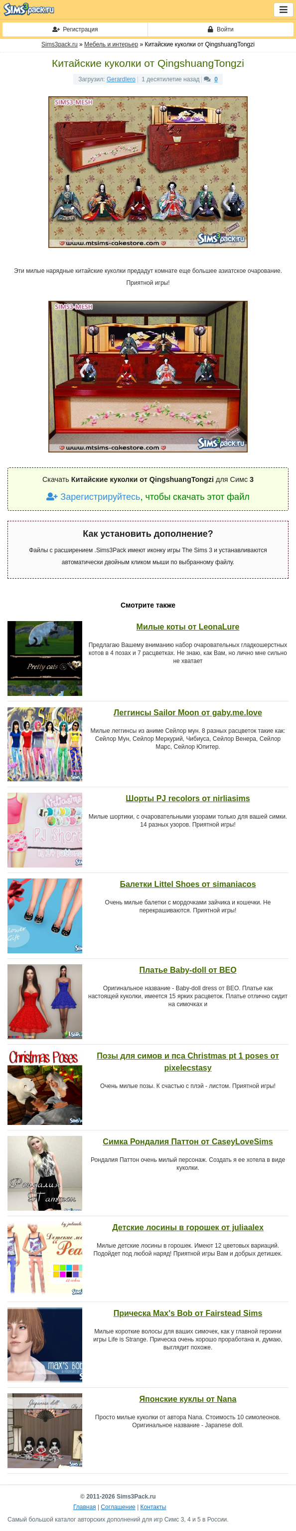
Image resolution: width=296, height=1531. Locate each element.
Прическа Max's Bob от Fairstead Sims (188, 1313)
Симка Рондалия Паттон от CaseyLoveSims (188, 1141)
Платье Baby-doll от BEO (187, 970)
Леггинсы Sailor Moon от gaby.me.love (188, 712)
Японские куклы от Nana (188, 1399)
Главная (84, 1507)
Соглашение (118, 1507)
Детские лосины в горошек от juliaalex (188, 1227)
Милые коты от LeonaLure (188, 627)
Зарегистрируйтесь (93, 497)
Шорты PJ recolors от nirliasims (188, 798)
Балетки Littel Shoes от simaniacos (188, 884)
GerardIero (121, 79)
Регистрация (75, 29)
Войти (220, 29)
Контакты (153, 1507)
